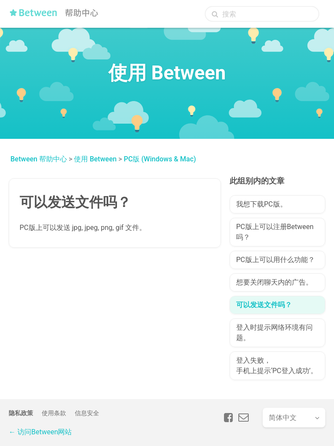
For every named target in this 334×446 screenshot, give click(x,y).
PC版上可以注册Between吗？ (275, 232)
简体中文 (283, 417)
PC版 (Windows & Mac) (160, 159)
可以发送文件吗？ (264, 305)
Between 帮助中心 (38, 159)
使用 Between (95, 159)
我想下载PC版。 (261, 204)
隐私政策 (21, 413)
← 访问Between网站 (40, 432)
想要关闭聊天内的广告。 (274, 282)
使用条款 (54, 413)
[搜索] (262, 14)
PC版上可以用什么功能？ (275, 260)
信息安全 (87, 413)
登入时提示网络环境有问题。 (274, 332)
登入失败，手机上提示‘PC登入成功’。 (276, 365)
